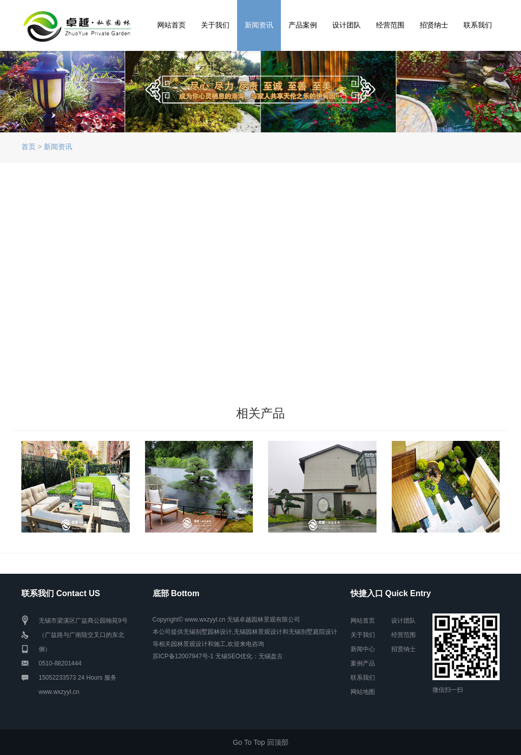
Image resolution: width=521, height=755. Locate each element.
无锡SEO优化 (233, 656)
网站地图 (363, 691)
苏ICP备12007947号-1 (183, 656)
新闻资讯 (259, 25)
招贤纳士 (434, 25)
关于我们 (215, 25)
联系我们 (478, 25)
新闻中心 (363, 649)
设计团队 (346, 25)
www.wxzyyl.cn (59, 691)
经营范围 (390, 25)
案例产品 (363, 663)
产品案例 (302, 25)
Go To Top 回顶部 (260, 742)
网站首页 (171, 25)
